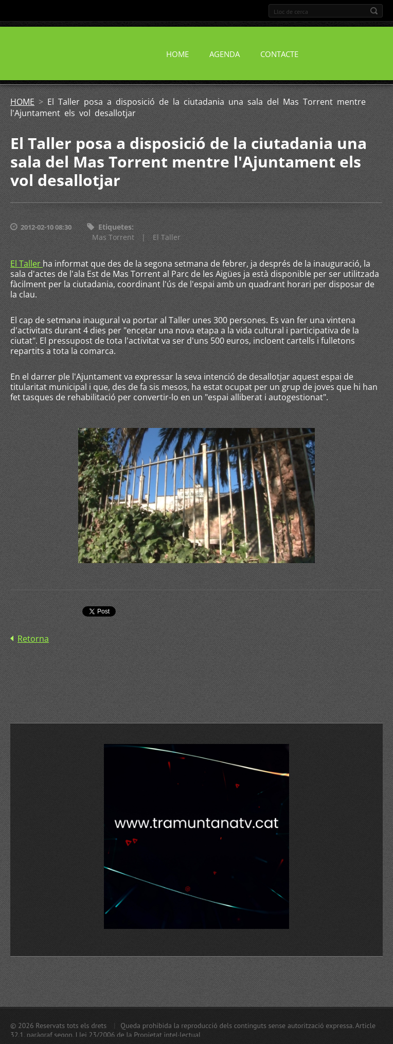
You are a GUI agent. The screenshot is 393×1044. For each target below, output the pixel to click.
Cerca (374, 10)
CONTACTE (279, 54)
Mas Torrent (113, 237)
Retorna (33, 638)
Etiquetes (115, 227)
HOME (177, 54)
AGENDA (224, 54)
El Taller (167, 237)
